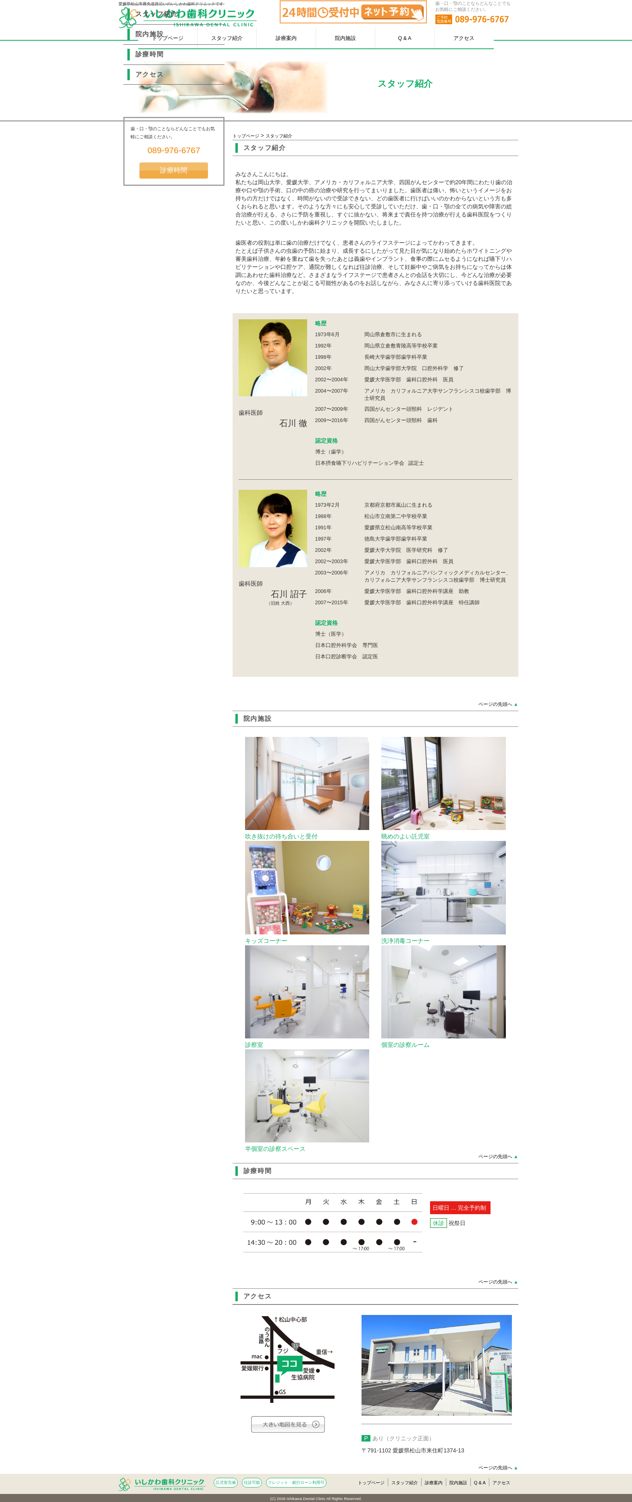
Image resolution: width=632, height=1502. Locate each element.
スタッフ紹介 (227, 38)
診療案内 (286, 38)
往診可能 (252, 1482)
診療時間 (257, 1170)
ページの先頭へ (498, 704)
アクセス (463, 38)
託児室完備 (226, 1482)
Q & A (404, 38)
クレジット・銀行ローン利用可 (296, 1482)
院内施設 (345, 38)
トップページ (246, 135)
